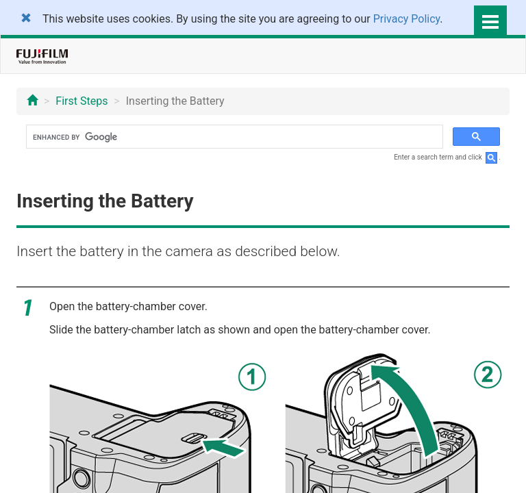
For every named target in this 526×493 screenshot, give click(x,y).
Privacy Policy (406, 18)
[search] (233, 137)
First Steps (81, 101)
